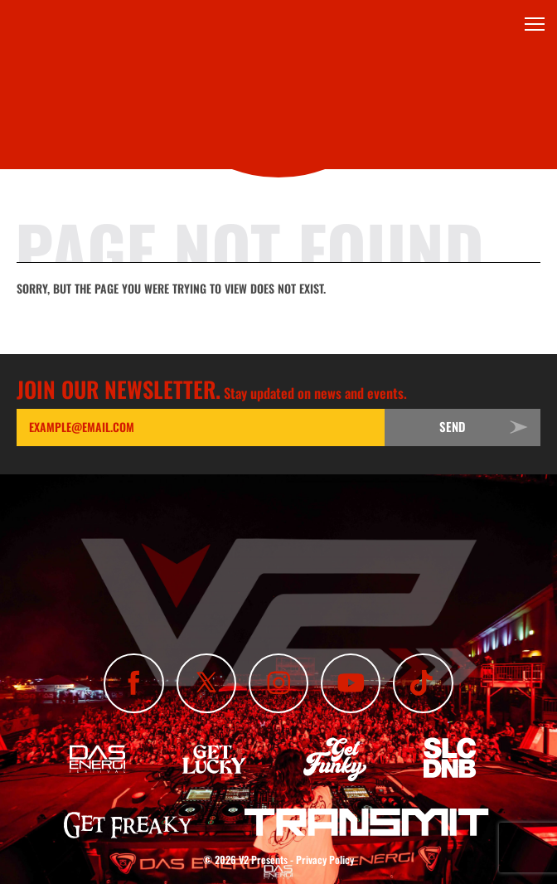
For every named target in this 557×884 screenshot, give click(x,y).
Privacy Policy (325, 859)
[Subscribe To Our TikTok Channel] (423, 683)
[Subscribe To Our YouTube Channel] (350, 683)
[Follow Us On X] (206, 683)
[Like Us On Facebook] (133, 683)
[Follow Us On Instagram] (278, 683)
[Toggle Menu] (534, 24)
